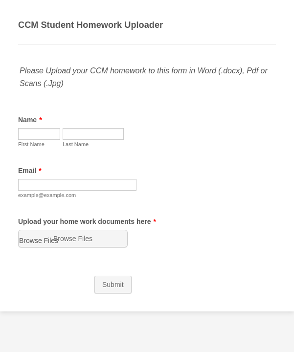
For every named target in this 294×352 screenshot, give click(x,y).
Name (27, 114)
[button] (71, 230)
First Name (28, 138)
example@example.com (44, 198)
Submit (147, 270)
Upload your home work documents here (84, 213)
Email (27, 174)
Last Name (28, 159)
